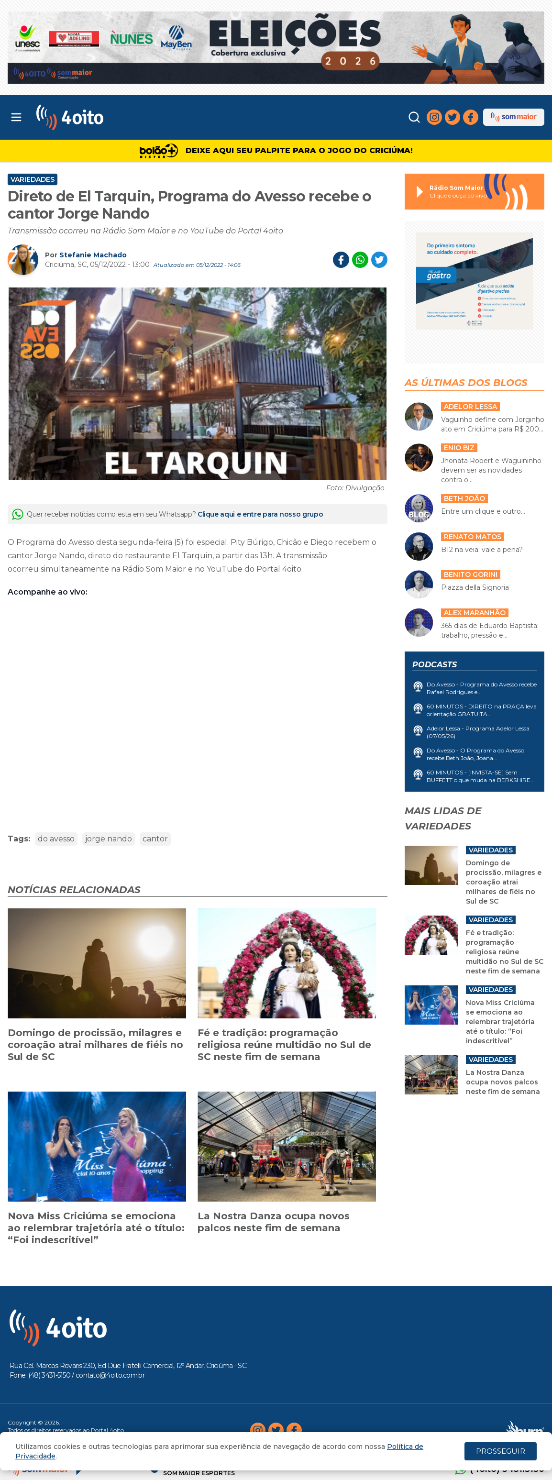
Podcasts (434, 664)
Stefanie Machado (93, 255)
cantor (155, 838)
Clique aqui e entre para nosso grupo (260, 514)
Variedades (33, 179)
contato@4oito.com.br (110, 1375)
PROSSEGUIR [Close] (500, 1451)
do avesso (56, 838)
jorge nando (108, 838)
